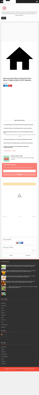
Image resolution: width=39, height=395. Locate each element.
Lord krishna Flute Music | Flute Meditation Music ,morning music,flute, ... (18, 128)
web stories (3, 363)
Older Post (34, 216)
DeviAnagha (5, 334)
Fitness (2, 358)
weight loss (3, 327)
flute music (3, 319)
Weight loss (3, 361)
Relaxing (2, 312)
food (2, 322)
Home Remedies (4, 356)
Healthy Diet (3, 305)
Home (20, 216)
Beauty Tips (3, 351)
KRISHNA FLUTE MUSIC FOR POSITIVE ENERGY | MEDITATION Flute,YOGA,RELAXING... (16, 147)
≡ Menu (3, 18)
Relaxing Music (4, 354)
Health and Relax (15, 368)
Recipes (2, 310)
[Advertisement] (20, 31)
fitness (2, 317)
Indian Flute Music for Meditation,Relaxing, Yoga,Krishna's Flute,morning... (18, 143)
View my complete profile (6, 336)
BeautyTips (3, 303)
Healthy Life (26, 368)
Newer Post (5, 216)
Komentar (14, 150)
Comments (27, 255)
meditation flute (4, 324)
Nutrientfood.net (19, 369)
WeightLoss (3, 315)
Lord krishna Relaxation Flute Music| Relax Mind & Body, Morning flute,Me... (19, 124)
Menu (2, 1)
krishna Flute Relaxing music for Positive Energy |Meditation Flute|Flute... (18, 139)
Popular (11, 255)
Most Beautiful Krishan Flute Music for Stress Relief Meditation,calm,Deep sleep (18, 132)
